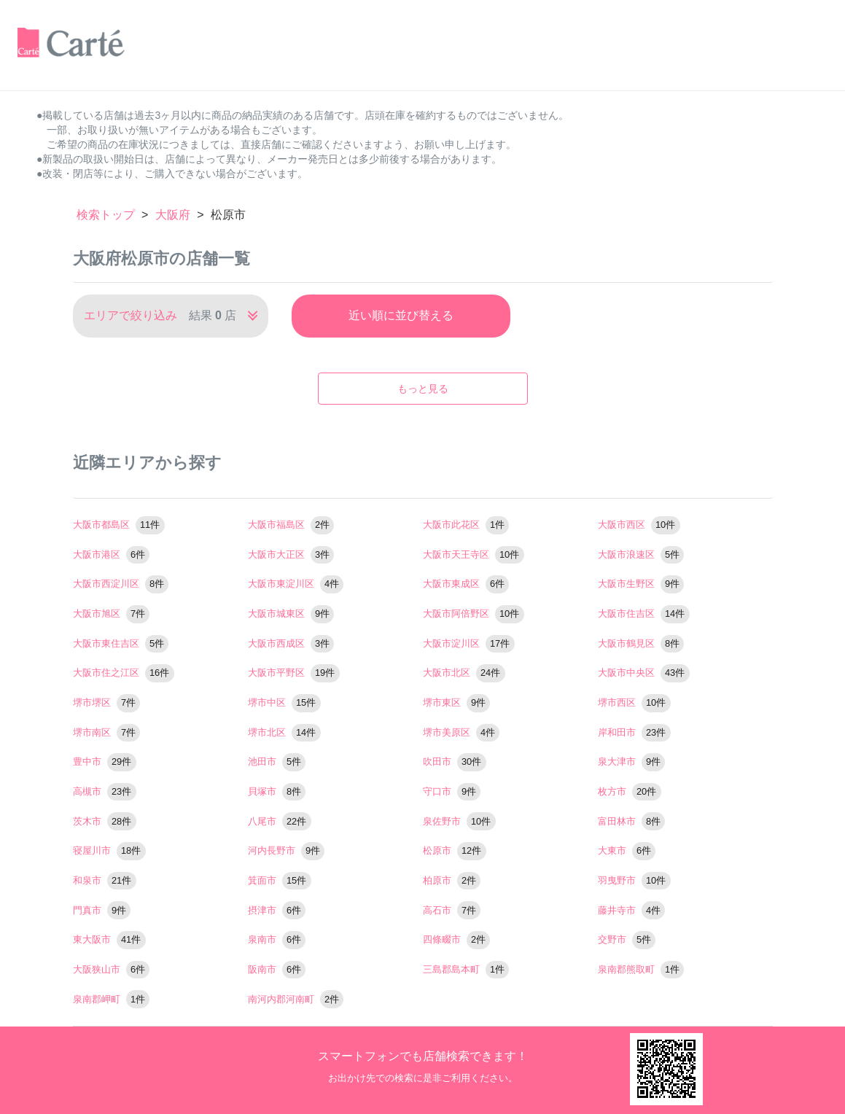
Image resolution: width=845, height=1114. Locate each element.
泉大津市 (632, 761)
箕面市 (279, 880)
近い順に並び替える (400, 315)
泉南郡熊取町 (641, 969)
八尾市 (279, 821)
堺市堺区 (107, 702)
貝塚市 (277, 791)
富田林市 (632, 821)
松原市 (454, 850)
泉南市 (277, 939)
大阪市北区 (464, 672)
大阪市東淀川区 (296, 583)
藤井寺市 (632, 910)
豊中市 (104, 761)
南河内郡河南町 (296, 999)
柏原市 (452, 880)
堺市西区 (634, 702)
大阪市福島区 (291, 524)
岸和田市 (634, 732)
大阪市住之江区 (123, 672)
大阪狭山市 (111, 969)
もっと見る (422, 388)
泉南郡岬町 (111, 999)
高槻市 (104, 791)
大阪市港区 (111, 554)
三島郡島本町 (466, 969)
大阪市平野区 (294, 672)
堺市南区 (107, 732)
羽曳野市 (634, 880)
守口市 (452, 791)
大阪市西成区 (291, 643)
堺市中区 (284, 702)
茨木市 (104, 821)
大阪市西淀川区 (121, 583)
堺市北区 (284, 732)
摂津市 (277, 910)
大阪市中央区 (644, 672)
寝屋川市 (109, 850)
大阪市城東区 (291, 613)
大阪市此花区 (466, 524)
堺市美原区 (461, 732)
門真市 (102, 910)
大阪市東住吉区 (121, 643)
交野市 (627, 939)
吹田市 (454, 761)
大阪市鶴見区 (641, 643)
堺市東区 (457, 702)
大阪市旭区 (111, 613)
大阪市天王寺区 (473, 554)
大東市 (627, 850)
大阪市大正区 (291, 554)
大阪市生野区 (641, 583)
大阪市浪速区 (641, 554)
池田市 (277, 761)
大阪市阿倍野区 (473, 613)
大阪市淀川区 (469, 643)
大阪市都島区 (119, 524)
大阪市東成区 (466, 583)
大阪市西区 (639, 524)
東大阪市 (109, 939)
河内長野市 (286, 850)
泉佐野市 (459, 821)
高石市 (452, 910)
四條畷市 (457, 939)
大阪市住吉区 (644, 613)
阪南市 (277, 969)
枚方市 (629, 791)
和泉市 (104, 880)
